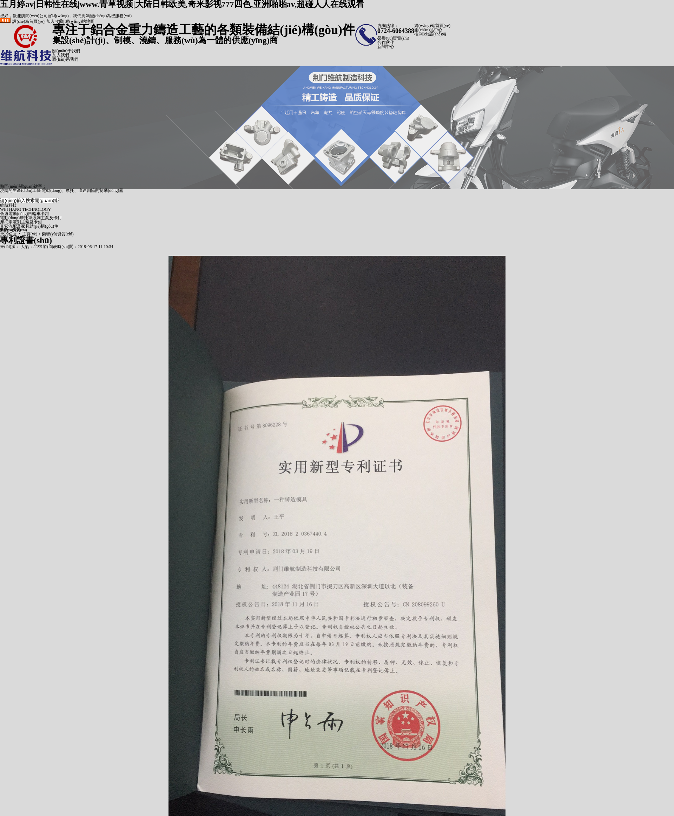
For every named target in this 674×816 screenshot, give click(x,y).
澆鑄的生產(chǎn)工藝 (20, 190)
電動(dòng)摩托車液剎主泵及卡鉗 (31, 217)
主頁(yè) (29, 234)
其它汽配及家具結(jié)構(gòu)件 (29, 226)
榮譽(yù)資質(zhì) (393, 38)
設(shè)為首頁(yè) (28, 21)
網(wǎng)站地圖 (80, 21)
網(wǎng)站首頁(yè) (432, 25)
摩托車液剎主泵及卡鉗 (21, 222)
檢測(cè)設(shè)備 (430, 34)
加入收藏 (54, 21)
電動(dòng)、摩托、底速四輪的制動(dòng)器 (82, 190)
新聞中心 (385, 46)
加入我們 (60, 55)
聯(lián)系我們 (65, 59)
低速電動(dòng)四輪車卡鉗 (24, 213)
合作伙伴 (385, 42)
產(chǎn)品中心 (428, 29)
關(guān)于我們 (66, 50)
